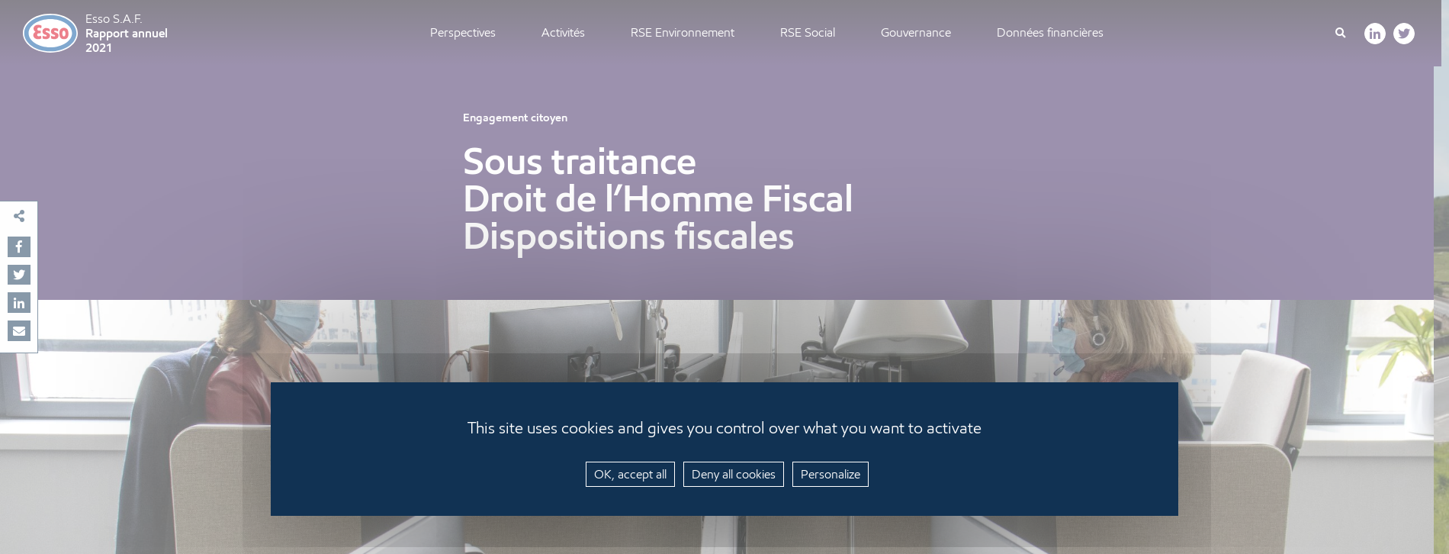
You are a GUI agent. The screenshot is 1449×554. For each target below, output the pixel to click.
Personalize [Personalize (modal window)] (830, 474)
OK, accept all (630, 474)
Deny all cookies (734, 474)
